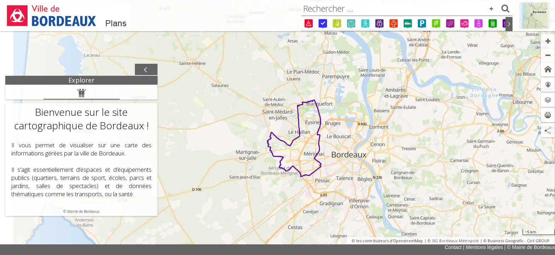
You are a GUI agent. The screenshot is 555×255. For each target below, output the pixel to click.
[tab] (81, 80)
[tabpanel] (81, 150)
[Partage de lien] (548, 130)
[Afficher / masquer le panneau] (146, 70)
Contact (453, 247)
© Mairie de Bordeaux (531, 247)
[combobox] (407, 8)
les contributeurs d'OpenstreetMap (389, 240)
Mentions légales (484, 247)
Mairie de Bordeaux (83, 211)
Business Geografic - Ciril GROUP (519, 240)
